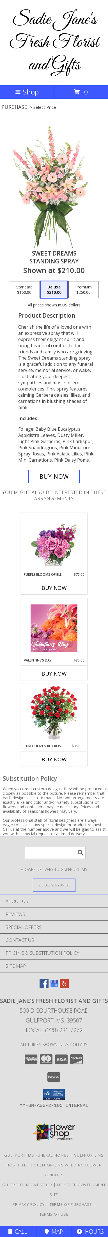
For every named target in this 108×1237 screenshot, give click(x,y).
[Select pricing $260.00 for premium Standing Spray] (83, 289)
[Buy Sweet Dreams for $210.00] (54, 476)
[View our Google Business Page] (54, 986)
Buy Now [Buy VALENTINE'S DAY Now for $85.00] (54, 673)
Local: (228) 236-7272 (54, 1030)
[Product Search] (55, 852)
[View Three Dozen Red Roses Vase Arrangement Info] (54, 713)
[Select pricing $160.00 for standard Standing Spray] (24, 289)
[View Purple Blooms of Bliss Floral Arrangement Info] (54, 542)
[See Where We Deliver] (54, 885)
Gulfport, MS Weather (27, 1184)
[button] (54, 1094)
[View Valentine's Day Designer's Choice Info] (54, 628)
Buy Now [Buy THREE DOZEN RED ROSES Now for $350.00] (54, 759)
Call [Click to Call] (17, 1231)
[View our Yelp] (64, 986)
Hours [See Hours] (90, 1231)
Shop (27, 91)
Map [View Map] (54, 1231)
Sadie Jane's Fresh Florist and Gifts (54, 42)
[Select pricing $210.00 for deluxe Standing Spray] (54, 289)
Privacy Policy (29, 1204)
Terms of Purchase (71, 1204)
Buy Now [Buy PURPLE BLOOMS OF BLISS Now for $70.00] (54, 588)
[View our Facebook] (44, 986)
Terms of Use (54, 1214)
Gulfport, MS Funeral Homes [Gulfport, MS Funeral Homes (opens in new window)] (36, 1155)
